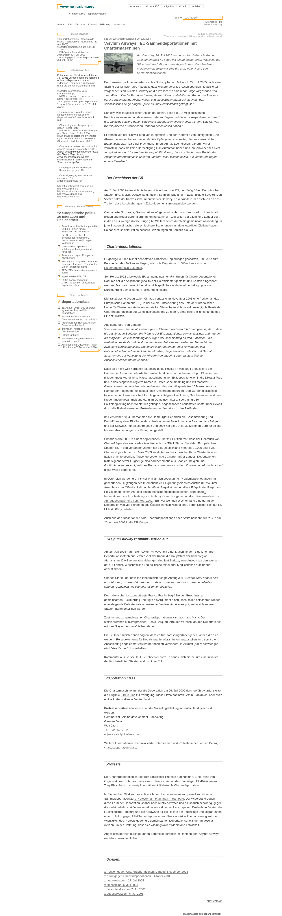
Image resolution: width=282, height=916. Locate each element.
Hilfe (220, 21)
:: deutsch (62, 83)
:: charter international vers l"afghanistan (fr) (72, 92)
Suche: (178, 17)
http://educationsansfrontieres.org (75, 191)
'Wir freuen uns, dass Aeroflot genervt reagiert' (76, 339)
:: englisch (74, 83)
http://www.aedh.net (68, 196)
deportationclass (97, 14)
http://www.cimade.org (69, 194)
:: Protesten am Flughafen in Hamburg (159, 798)
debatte (183, 6)
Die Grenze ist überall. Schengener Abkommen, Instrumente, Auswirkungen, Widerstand (75, 239)
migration (169, 6)
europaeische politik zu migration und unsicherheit (76, 216)
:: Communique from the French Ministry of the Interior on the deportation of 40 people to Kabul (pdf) (75, 116)
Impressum (119, 24)
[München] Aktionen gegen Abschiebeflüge (74, 330)
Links (70, 24)
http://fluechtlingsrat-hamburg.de (75, 186)
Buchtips (80, 24)
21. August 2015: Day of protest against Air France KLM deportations (77, 310)
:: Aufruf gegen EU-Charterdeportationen (138, 816)
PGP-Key (104, 24)
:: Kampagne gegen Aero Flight (74, 167)
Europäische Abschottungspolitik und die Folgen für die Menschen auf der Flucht (77, 229)
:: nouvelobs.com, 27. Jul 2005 (124, 880)
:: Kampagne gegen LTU (70, 170)
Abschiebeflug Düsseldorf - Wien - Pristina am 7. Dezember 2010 (77, 346)
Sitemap (210, 21)
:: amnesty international (141, 785)
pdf (75, 128)
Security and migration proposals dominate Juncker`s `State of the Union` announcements (78, 264)
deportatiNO (152, 6)
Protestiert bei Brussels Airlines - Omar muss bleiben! (77, 324)
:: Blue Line (128, 695)
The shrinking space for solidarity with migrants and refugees (75, 249)
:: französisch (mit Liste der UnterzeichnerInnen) (76, 84)
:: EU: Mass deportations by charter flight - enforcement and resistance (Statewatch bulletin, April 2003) (76, 138)
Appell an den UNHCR (72, 276)
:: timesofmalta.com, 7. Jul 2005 (125, 889)
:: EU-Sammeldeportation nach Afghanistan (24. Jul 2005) (74, 53)
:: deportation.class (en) (70, 180)
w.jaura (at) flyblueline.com (121, 734)
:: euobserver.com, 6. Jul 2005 (123, 893)
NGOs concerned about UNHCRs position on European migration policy (77, 283)
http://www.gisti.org (67, 188)
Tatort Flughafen (68, 335)
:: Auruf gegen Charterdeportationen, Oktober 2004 (137, 876)
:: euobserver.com (153, 657)
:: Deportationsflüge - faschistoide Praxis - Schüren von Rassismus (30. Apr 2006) (77, 42)
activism (196, 6)
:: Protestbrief (161, 781)
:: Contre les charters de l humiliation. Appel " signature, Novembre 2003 (77, 147)
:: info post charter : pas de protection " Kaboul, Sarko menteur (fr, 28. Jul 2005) (77, 104)
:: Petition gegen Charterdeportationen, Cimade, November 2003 (146, 871)
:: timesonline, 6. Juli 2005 (121, 885)
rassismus (135, 6)
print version (215, 901)
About (60, 24)
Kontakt (92, 24)
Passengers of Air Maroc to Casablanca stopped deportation (77, 317)
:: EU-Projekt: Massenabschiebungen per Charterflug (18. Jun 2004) (77, 131)
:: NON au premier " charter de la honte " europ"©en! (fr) (75, 97)
